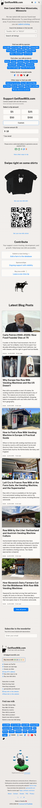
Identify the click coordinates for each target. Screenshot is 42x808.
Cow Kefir (33, 61)
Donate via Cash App (9, 666)
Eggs (5, 735)
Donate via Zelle (8, 669)
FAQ (27, 793)
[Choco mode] (21, 797)
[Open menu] (39, 2)
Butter (7, 61)
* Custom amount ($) (10, 127)
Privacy (32, 793)
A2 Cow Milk (16, 47)
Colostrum (30, 64)
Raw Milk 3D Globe (8, 707)
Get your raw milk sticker (21, 233)
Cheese (20, 61)
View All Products (28, 68)
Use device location (21, 90)
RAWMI (21, 86)
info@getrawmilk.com (12, 655)
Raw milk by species (8, 712)
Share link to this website (10, 694)
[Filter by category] (21, 36)
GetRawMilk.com (17, 648)
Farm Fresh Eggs (14, 68)
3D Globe (7, 86)
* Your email (7, 136)
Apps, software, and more (27, 790)
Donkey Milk (11, 50)
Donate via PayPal (8, 664)
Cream (13, 61)
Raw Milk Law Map (31, 86)
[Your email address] (21, 140)
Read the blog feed (8, 684)
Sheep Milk (34, 47)
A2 (35, 728)
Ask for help (33, 785)
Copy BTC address (8, 672)
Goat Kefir (12, 64)
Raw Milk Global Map (28, 83)
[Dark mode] (18, 797)
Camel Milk (21, 50)
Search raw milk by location (10, 717)
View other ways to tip (21, 154)
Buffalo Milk (31, 50)
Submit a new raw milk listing (11, 719)
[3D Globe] (32, 2)
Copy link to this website (10, 691)
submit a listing (24, 24)
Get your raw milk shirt (21, 201)
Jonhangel (27, 773)
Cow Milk (7, 47)
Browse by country (8, 710)
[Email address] (21, 636)
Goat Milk (25, 47)
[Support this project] (35, 2)
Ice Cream (20, 64)
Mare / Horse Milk (16, 54)
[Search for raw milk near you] (21, 31)
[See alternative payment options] (24, 149)
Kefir (26, 61)
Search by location (12, 83)
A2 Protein (28, 54)
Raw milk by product (8, 715)
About (10, 793)
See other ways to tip (9, 674)
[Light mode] (23, 797)
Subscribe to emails (8, 681)
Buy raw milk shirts (9, 676)
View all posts (21, 609)
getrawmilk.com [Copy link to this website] (30, 788)
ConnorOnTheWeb (25, 804)
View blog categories (8, 686)
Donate (22, 793)
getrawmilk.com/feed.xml (11, 689)
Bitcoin (14, 86)
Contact (15, 793)
